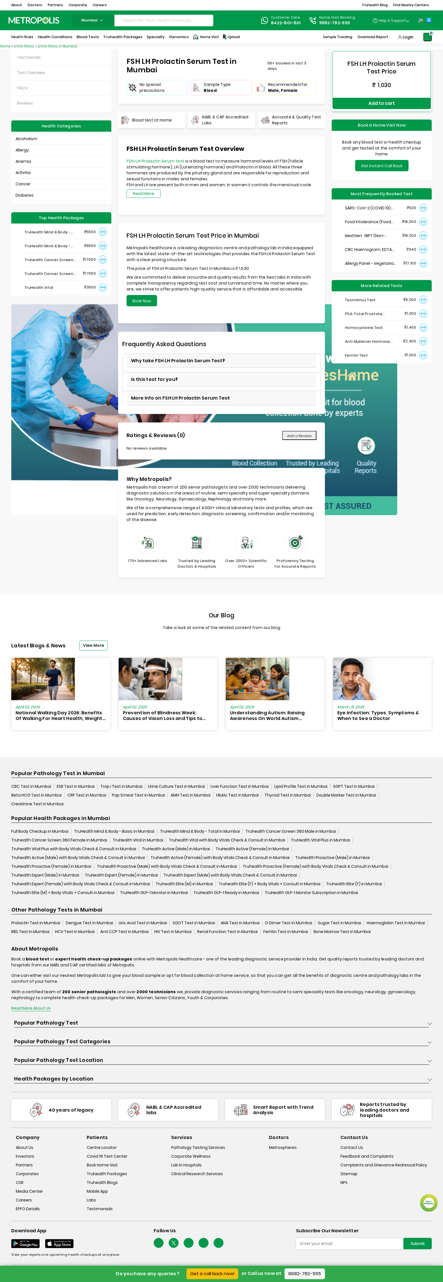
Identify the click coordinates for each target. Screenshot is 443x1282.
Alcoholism (26, 139)
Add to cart (381, 101)
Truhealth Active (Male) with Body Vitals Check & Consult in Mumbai (78, 858)
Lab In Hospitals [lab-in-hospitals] (186, 1165)
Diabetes (25, 195)
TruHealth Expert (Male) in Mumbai (45, 875)
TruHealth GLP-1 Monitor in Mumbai (154, 893)
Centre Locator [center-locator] (102, 1148)
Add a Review (299, 436)
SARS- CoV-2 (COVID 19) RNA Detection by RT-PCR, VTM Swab (370, 204)
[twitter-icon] (174, 1243)
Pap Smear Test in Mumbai (138, 795)
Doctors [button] (35, 5)
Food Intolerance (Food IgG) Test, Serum (368, 218)
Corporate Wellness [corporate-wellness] (190, 1156)
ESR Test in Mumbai (76, 786)
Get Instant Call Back (382, 161)
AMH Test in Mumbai (190, 795)
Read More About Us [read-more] (31, 1008)
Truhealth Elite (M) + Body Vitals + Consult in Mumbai (62, 893)
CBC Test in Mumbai (31, 786)
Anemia (23, 161)
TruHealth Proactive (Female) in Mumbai (51, 866)
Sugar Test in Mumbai (339, 923)
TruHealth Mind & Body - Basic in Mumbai (114, 831)
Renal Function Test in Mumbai (227, 932)
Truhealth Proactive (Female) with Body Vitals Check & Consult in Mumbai (315, 866)
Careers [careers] (24, 1200)
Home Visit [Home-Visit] (206, 37)
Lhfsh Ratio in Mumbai (57, 46)
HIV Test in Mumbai (173, 932)
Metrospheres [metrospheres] (283, 1148)
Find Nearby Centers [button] (411, 5)
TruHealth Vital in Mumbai (138, 840)
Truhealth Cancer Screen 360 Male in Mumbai (291, 831)
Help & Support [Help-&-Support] (392, 20)
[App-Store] (429, 20)
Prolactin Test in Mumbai (35, 923)
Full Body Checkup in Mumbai (39, 831)
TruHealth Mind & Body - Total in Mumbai (200, 831)
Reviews (25, 103)
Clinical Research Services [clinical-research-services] (197, 1174)
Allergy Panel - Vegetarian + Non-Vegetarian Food (370, 259)
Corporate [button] (78, 5)
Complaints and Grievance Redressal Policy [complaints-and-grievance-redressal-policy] (383, 1165)
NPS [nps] (344, 1183)
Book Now (142, 301)
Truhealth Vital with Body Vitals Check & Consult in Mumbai (227, 840)
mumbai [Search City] (93, 20)
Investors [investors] (25, 1156)
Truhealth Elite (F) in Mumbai (354, 884)
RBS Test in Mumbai (30, 932)
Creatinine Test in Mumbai (37, 804)
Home (5, 46)
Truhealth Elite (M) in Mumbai (184, 884)
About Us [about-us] (24, 1148)
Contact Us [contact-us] (351, 1148)
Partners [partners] (24, 1165)
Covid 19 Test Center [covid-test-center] (107, 1156)
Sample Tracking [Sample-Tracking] (337, 36)
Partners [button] (55, 5)
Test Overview (31, 72)
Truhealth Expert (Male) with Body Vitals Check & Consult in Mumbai (230, 875)
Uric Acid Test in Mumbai (143, 923)
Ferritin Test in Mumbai (285, 932)
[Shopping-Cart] (427, 37)
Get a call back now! (212, 1273)
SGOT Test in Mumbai (194, 923)
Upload (231, 37)
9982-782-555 (304, 1273)
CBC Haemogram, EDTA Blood (368, 245)
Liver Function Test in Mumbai (239, 786)
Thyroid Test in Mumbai (287, 795)
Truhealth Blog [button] (375, 5)
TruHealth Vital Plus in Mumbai (320, 840)
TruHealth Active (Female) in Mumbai (252, 849)
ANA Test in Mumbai (240, 923)
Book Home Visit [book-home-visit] (102, 1165)
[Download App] (25, 1244)
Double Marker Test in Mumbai (346, 795)
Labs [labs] (91, 1200)
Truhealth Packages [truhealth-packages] (107, 1174)
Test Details (29, 57)
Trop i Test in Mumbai (121, 786)
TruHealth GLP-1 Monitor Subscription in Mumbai (311, 893)
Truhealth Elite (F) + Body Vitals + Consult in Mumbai (269, 884)
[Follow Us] (159, 1243)
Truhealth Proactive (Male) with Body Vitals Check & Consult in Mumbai (167, 866)
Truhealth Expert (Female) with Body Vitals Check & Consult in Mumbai (80, 884)
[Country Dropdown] (391, 20)
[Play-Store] (421, 20)
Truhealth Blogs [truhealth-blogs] (102, 1183)
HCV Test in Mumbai (75, 932)
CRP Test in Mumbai (86, 795)
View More (93, 645)
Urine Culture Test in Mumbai (176, 786)
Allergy (22, 150)
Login (408, 37)
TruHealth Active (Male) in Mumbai (176, 849)
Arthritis (23, 172)
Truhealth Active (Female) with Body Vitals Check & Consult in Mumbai (220, 858)
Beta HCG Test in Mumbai (36, 795)
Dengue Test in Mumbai (89, 923)
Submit (418, 1244)
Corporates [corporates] (27, 1174)
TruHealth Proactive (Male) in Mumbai (332, 858)
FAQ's (22, 88)
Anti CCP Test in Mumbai (124, 932)
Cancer (23, 184)
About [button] (16, 5)
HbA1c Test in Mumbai (237, 795)
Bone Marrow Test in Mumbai (342, 932)
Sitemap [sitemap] (348, 1174)
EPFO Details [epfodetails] (28, 1209)
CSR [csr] (19, 1183)
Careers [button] (100, 5)
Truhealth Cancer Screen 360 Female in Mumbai (59, 840)
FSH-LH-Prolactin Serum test (155, 161)
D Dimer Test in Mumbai (288, 923)
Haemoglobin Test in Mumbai (396, 923)
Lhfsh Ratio (24, 46)
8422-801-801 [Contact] (286, 23)
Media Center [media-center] (29, 1191)
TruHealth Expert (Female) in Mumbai (121, 875)
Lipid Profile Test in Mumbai (300, 786)
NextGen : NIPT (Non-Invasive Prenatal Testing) (371, 232)
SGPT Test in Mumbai (354, 786)
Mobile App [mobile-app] (97, 1191)
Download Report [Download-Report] (373, 36)
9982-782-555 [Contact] (334, 23)
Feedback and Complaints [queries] (367, 1156)
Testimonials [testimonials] (100, 1209)
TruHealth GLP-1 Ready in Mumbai (226, 893)
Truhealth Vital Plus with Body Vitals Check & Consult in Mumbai (73, 849)
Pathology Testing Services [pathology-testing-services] (198, 1148)
